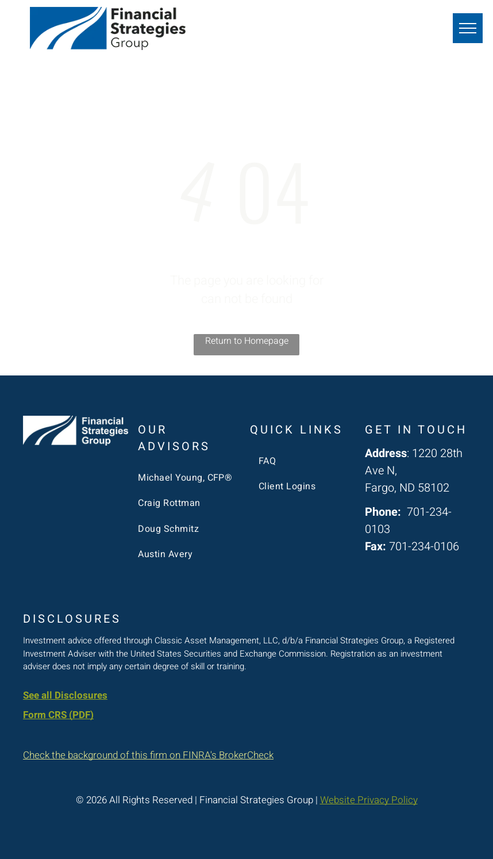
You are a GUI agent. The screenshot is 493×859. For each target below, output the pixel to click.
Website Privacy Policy (369, 800)
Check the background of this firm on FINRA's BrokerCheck (148, 755)
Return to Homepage (246, 341)
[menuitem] (186, 477)
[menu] (468, 28)
